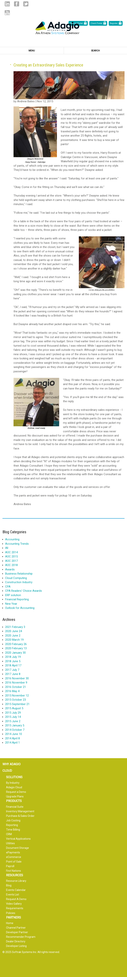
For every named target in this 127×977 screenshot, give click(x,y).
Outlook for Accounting (19, 608)
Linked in (7, 3)
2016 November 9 (16, 682)
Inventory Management (20, 811)
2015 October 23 (15, 699)
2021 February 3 (15, 627)
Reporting (12, 825)
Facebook (16, 3)
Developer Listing (16, 945)
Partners (13, 917)
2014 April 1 (12, 742)
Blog (8, 885)
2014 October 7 (14, 730)
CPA (7, 586)
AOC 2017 (11, 561)
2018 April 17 (13, 665)
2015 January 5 (14, 725)
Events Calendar (16, 889)
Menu (32, 50)
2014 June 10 (13, 734)
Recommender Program (20, 936)
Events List (12, 894)
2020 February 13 (16, 648)
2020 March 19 (14, 639)
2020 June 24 (13, 631)
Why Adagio (11, 764)
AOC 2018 (11, 565)
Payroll (10, 866)
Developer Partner (17, 932)
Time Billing (13, 829)
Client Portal (96, 23)
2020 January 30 (15, 652)
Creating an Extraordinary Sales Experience (48, 65)
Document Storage (17, 847)
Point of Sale (14, 861)
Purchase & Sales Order (20, 815)
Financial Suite (14, 806)
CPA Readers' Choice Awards (23, 590)
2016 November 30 (17, 678)
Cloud (7, 770)
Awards (10, 569)
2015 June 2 (12, 721)
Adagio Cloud (14, 787)
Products (14, 801)
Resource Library (16, 880)
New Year (11, 603)
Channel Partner (16, 927)
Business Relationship (19, 573)
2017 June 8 (12, 674)
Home (9, 923)
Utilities (10, 843)
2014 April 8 (12, 738)
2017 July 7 (12, 670)
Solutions (14, 777)
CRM (9, 834)
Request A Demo (16, 899)
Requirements (14, 908)
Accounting (12, 539)
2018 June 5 (12, 661)
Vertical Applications (18, 838)
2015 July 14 (13, 717)
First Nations (13, 870)
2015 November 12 (17, 695)
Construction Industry (18, 582)
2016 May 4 (12, 691)
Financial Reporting (17, 599)
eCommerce (13, 857)
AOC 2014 (11, 552)
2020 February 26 (16, 644)
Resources (14, 875)
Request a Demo (16, 791)
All (6, 548)
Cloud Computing (16, 578)
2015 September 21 (17, 704)
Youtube (7, 12)
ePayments (13, 852)
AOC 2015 (11, 556)
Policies (10, 913)
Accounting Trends (17, 543)
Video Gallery (14, 903)
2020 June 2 (12, 635)
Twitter (26, 3)
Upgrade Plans (15, 796)
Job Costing (13, 820)
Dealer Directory (15, 941)
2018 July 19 (13, 657)
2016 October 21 (15, 687)
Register (114, 23)
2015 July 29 (13, 712)
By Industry (12, 782)
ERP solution (13, 595)
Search (95, 50)
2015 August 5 (14, 708)
